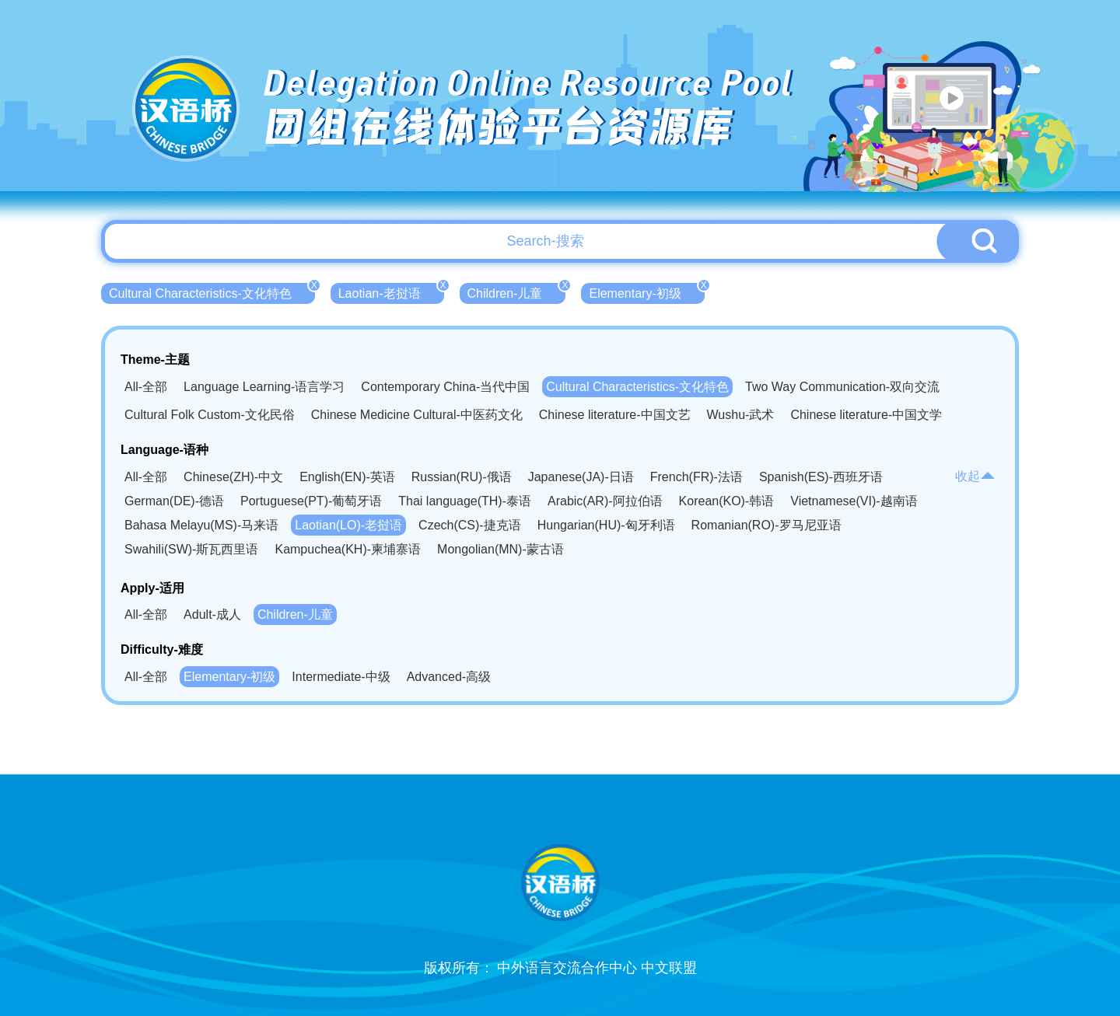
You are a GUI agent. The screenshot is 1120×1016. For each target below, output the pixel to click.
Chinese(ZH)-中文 (233, 477)
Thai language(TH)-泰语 (464, 501)
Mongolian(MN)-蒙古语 (500, 549)
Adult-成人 (212, 614)
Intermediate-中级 (341, 676)
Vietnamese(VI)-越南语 (853, 501)
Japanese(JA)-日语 (581, 477)
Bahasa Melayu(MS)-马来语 (201, 525)
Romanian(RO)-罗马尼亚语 (766, 525)
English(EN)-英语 (347, 477)
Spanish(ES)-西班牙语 (821, 477)
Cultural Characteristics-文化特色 (212, 291)
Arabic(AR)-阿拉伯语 (605, 501)
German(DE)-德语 (174, 501)
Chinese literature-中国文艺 (615, 414)
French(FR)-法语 (696, 477)
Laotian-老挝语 (391, 291)
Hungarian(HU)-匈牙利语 (606, 525)
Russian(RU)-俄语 (461, 477)
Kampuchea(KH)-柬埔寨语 (348, 549)
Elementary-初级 (646, 291)
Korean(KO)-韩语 (727, 501)
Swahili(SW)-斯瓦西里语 (191, 549)
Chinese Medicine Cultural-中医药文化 (417, 414)
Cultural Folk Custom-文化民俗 (209, 414)
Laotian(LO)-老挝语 (348, 525)
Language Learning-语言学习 (264, 386)
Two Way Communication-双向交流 (842, 386)
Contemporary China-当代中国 (445, 386)
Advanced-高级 (449, 676)
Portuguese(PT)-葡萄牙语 (311, 501)
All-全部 (145, 386)
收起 (975, 476)
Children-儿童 (516, 291)
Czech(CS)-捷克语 (469, 525)
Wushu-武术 (741, 414)
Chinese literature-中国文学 (866, 414)
